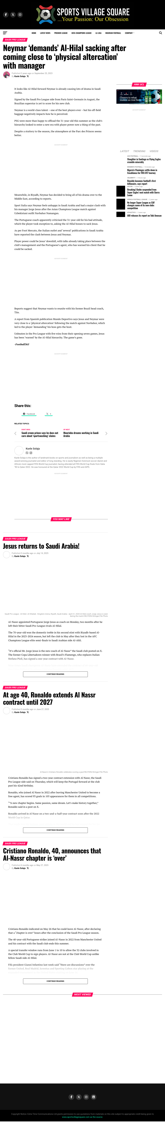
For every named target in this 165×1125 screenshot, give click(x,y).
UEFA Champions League (81, 32)
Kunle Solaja (20, 76)
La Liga (98, 32)
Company (129, 32)
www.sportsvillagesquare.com (76, 1120)
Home (34, 32)
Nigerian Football (113, 32)
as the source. (96, 1120)
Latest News (45, 32)
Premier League (61, 32)
